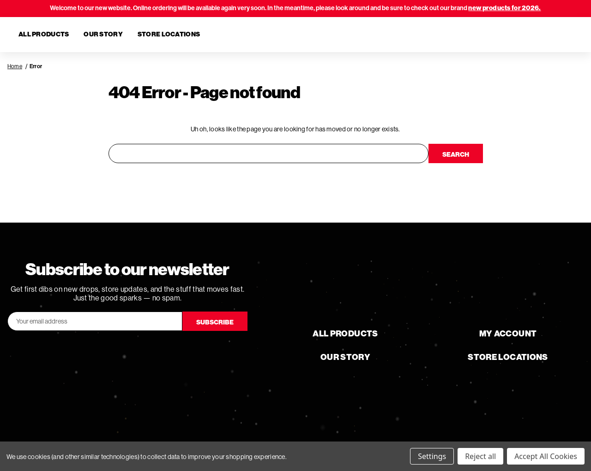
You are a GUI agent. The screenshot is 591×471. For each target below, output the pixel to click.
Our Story (103, 34)
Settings (432, 456)
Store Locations (169, 34)
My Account (508, 334)
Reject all (480, 456)
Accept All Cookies (545, 456)
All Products (43, 34)
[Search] (519, 34)
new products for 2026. (504, 8)
